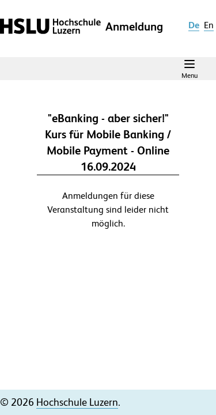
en (209, 25)
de (193, 25)
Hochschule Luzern (77, 402)
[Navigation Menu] (189, 68)
